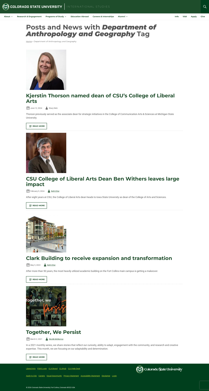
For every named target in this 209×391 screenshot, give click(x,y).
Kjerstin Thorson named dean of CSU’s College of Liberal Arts (100, 98)
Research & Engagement (29, 16)
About (7, 16)
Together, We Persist (53, 332)
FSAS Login (42, 369)
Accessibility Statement (90, 376)
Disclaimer (106, 376)
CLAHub (62, 369)
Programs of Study (55, 16)
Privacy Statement (71, 376)
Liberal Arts (31, 369)
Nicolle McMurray (54, 339)
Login (114, 376)
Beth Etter (53, 191)
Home (29, 41)
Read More (37, 127)
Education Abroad (80, 16)
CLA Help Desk (74, 369)
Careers (41, 376)
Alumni (121, 16)
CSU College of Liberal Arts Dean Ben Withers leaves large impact (102, 181)
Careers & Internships (103, 16)
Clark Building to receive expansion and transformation (99, 258)
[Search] (205, 6)
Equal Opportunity (54, 376)
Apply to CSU (31, 376)
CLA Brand (53, 369)
